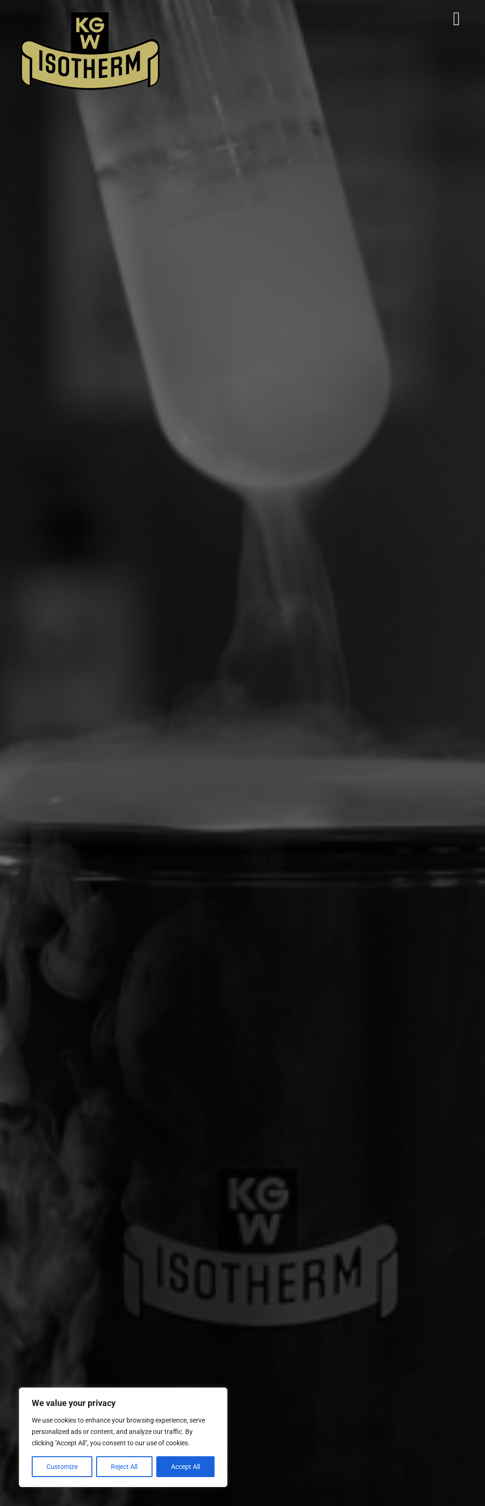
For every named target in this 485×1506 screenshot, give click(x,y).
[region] (123, 1437)
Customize (62, 1466)
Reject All (124, 1466)
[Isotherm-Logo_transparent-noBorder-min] (90, 13)
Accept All (185, 1466)
